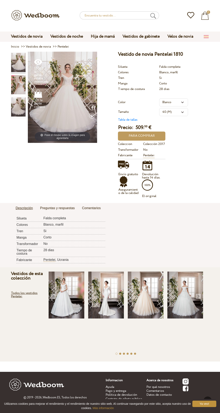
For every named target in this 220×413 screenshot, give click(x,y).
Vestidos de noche (66, 37)
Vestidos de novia (26, 37)
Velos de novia (180, 37)
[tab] (24, 208)
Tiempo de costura (131, 89)
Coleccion (125, 144)
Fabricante (125, 155)
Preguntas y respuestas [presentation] (57, 208)
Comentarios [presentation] (91, 208)
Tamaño (123, 112)
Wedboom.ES (51, 398)
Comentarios (155, 390)
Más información (103, 408)
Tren (121, 78)
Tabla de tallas (128, 119)
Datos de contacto (159, 394)
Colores (123, 72)
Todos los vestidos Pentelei (24, 295)
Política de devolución (121, 394)
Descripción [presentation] (24, 208)
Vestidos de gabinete (141, 37)
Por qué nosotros (158, 387)
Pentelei (148, 155)
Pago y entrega (116, 390)
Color (122, 102)
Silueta (122, 67)
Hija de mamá (103, 37)
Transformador (128, 150)
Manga (122, 83)
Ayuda (110, 387)
